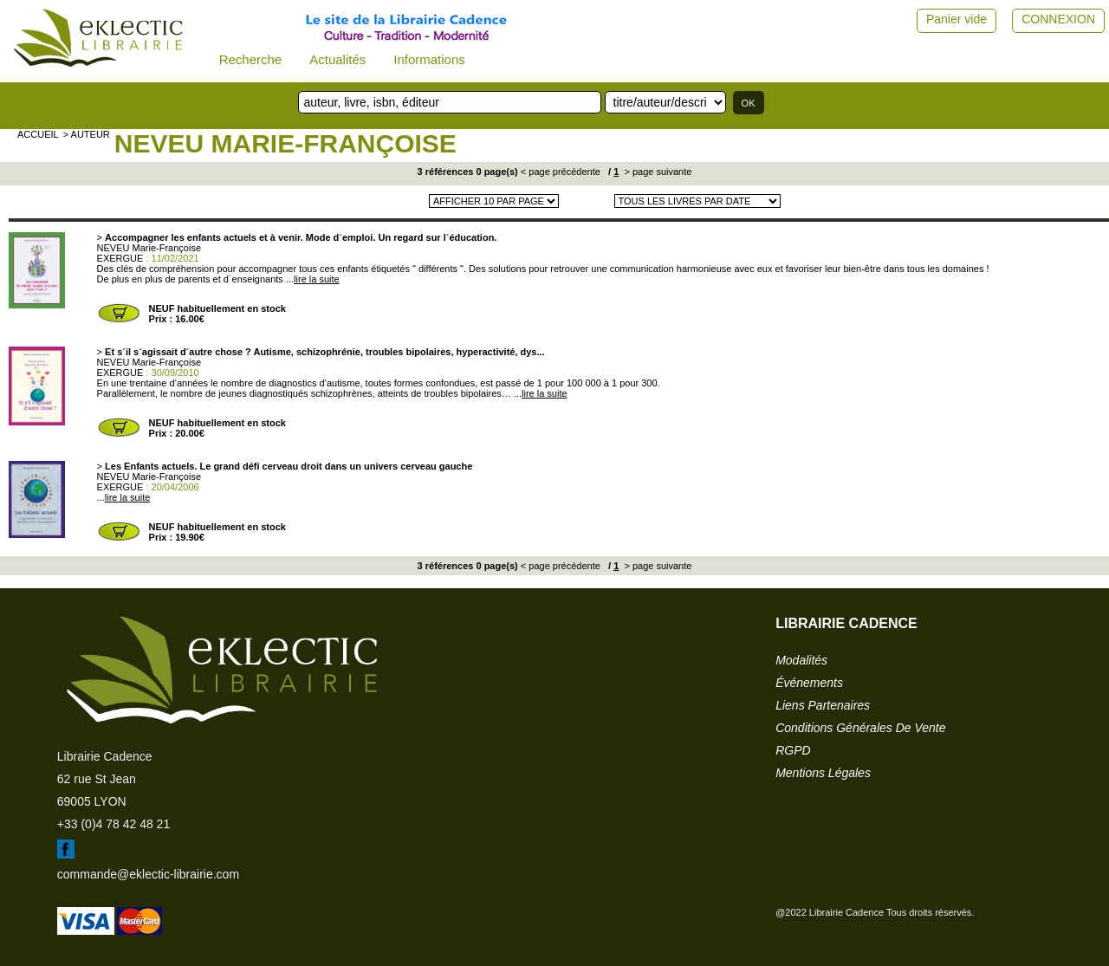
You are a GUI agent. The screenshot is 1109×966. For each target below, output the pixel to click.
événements (809, 683)
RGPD (792, 750)
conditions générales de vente (860, 728)
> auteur (86, 134)
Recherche (250, 59)
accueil (38, 134)
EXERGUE (120, 258)
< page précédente (560, 171)
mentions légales (823, 773)
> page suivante (656, 171)
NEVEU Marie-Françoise (285, 143)
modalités (801, 660)
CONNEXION (1058, 19)
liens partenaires (822, 705)
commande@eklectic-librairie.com (148, 874)
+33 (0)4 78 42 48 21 (113, 824)
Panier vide (956, 19)
